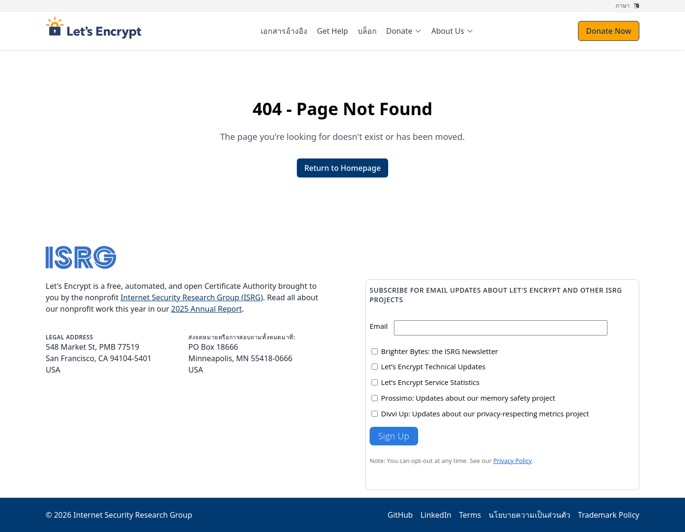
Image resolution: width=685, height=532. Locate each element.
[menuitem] (404, 31)
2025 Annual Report (206, 309)
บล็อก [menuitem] (367, 31)
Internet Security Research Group (132, 515)
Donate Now (608, 31)
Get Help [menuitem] (332, 31)
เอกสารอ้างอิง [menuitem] (284, 31)
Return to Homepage (342, 168)
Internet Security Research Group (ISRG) (191, 297)
